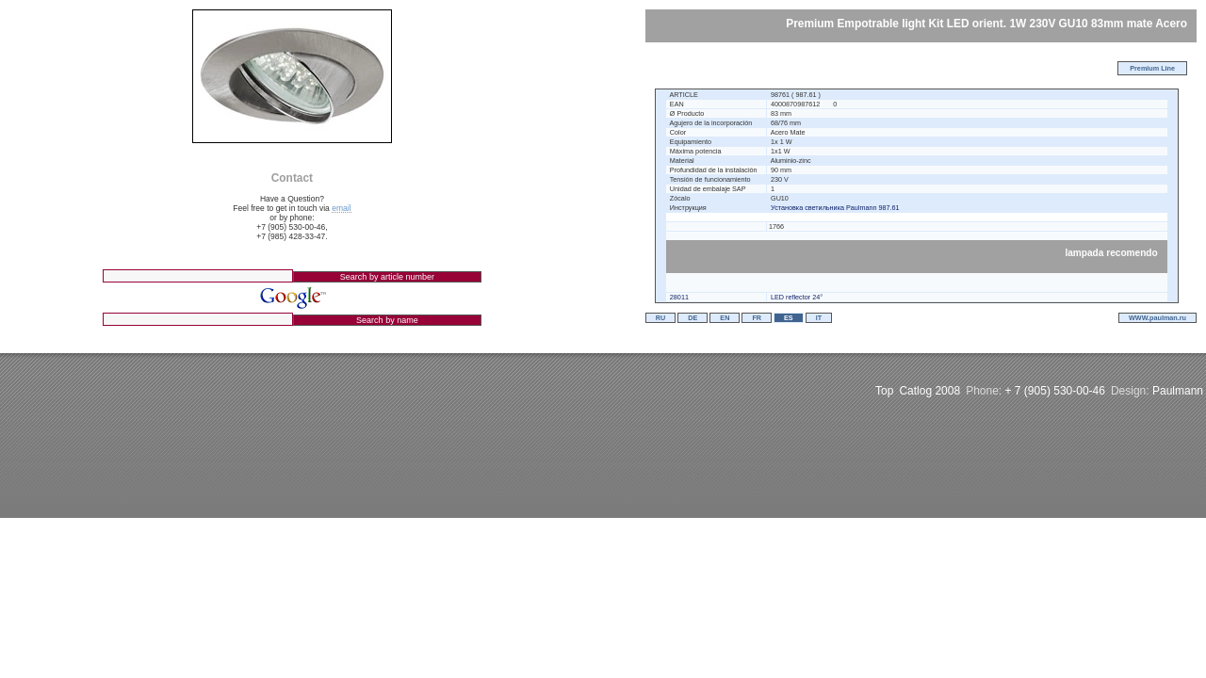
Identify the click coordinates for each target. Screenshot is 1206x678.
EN (724, 318)
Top (884, 390)
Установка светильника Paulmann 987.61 (835, 207)
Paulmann (1177, 390)
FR (756, 318)
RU (660, 318)
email (341, 208)
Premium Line (1152, 68)
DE (692, 318)
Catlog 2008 (929, 390)
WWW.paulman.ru (1157, 318)
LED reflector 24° (797, 297)
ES (788, 318)
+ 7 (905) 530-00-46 (1055, 390)
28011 (679, 297)
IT (819, 318)
